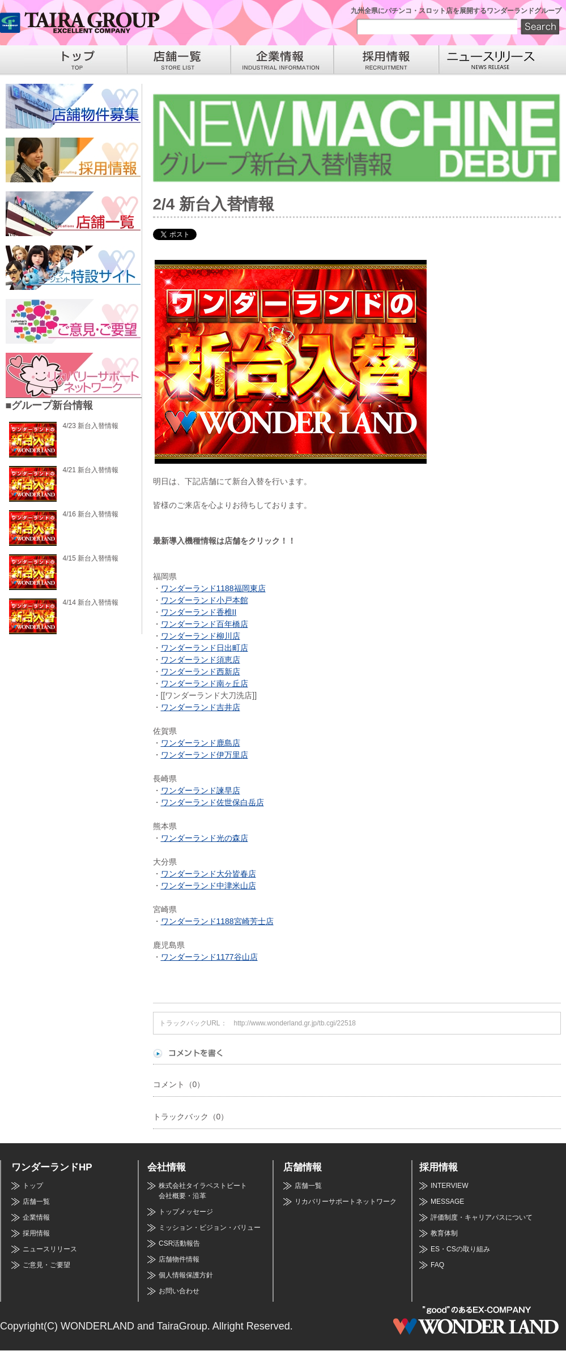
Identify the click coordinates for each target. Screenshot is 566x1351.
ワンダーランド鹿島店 (200, 742)
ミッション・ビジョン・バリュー (210, 1228)
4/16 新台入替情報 (91, 514)
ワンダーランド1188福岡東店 (213, 588)
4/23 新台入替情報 (91, 426)
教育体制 (444, 1233)
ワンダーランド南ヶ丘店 (204, 683)
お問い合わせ (179, 1291)
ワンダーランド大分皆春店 (208, 873)
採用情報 (36, 1233)
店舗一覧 (36, 1201)
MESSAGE (447, 1201)
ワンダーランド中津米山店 (208, 885)
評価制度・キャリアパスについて (482, 1217)
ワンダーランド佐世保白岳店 (212, 802)
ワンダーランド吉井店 (200, 707)
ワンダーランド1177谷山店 (209, 956)
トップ (33, 1186)
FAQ (437, 1265)
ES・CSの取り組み (460, 1249)
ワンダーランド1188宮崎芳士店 (217, 921)
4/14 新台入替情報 (91, 602)
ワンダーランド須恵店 (200, 659)
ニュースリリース (50, 1249)
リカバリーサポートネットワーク (346, 1201)
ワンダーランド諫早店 (200, 790)
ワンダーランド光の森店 (204, 838)
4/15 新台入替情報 (91, 558)
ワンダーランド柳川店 (200, 635)
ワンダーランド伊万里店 (204, 754)
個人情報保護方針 (186, 1275)
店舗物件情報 (179, 1259)
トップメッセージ (186, 1212)
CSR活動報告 (179, 1243)
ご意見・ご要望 (46, 1265)
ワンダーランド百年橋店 (204, 624)
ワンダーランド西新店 (200, 671)
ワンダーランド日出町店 (204, 647)
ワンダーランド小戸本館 (204, 600)
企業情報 (36, 1217)
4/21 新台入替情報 (91, 470)
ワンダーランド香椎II (199, 612)
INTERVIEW (449, 1186)
